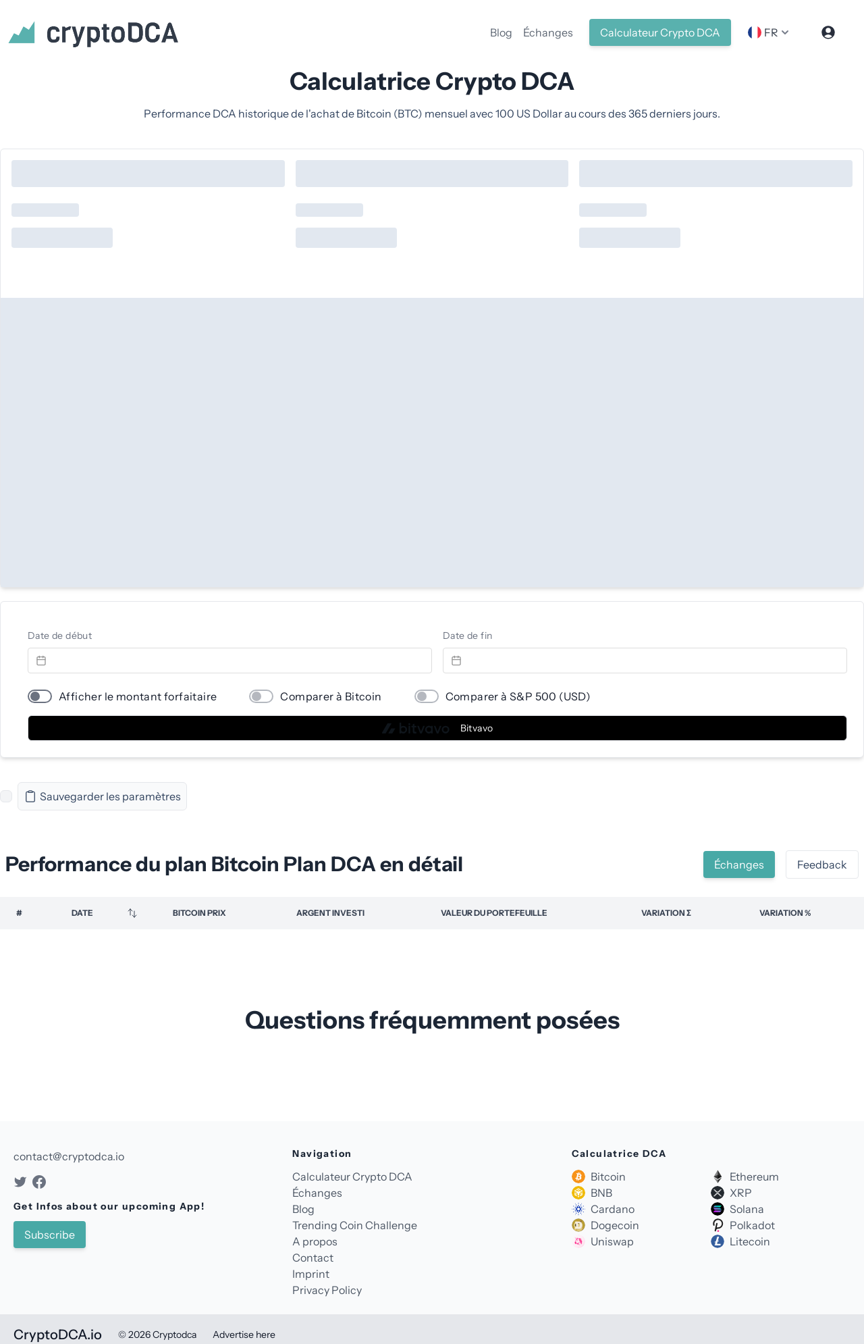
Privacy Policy (327, 1290)
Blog (501, 32)
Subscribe (49, 1234)
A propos (315, 1241)
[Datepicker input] (230, 660)
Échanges (548, 32)
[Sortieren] (132, 913)
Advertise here (244, 1334)
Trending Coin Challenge (354, 1225)
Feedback (822, 864)
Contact (312, 1257)
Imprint (310, 1274)
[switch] (40, 696)
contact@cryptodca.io (69, 1156)
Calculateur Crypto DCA (660, 32)
